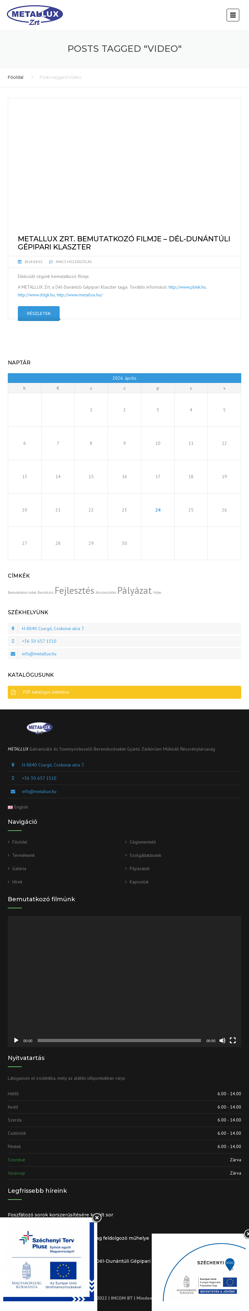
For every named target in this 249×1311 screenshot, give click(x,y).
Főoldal (15, 77)
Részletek (39, 313)
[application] (124, 981)
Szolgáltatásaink (145, 855)
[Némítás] (222, 1040)
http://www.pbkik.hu (187, 287)
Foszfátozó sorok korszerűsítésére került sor (60, 1215)
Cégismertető (143, 842)
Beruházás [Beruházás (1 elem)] (45, 592)
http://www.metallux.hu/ (79, 295)
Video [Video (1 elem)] (157, 592)
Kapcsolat (139, 882)
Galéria (19, 868)
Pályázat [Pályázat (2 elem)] (134, 590)
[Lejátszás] (16, 1040)
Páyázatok (139, 868)
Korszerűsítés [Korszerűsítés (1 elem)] (106, 592)
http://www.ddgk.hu (36, 295)
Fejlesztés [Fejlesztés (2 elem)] (74, 590)
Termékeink (23, 855)
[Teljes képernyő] (233, 1040)
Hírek (17, 882)
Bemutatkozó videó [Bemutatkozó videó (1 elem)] (22, 592)
